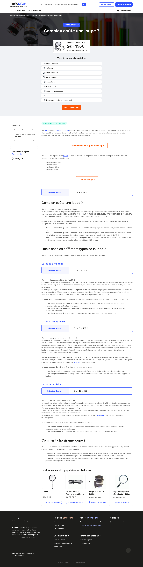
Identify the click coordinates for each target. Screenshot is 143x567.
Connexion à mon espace (62, 522)
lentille (65, 156)
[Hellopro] (11, 15)
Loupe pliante (49, 82)
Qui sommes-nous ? (35, 11)
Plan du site (58, 547)
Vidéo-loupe (48, 68)
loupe (47, 130)
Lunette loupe (49, 86)
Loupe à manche (50, 64)
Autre (46, 96)
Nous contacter (59, 540)
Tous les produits (19, 11)
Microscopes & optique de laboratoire (33, 15)
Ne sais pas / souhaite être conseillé (58, 100)
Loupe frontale (49, 77)
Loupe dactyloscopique (53, 91)
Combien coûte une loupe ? (23, 130)
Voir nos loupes (87, 179)
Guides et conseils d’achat (63, 543)
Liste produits (59, 525)
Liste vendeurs (59, 529)
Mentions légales (86, 540)
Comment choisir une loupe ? (24, 141)
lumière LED (100, 415)
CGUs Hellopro (85, 543)
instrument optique (62, 130)
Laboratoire (16, 15)
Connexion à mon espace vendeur (91, 522)
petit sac (77, 362)
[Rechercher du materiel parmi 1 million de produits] (84, 4)
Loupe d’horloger (50, 73)
